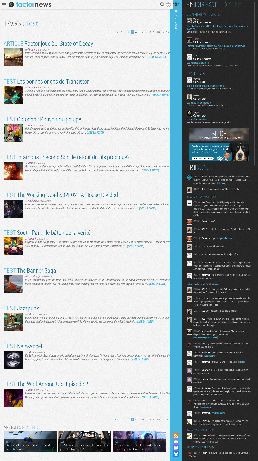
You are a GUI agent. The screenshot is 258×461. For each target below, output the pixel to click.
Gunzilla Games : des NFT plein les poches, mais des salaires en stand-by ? (219, 27)
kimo (30, 125)
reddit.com (211, 355)
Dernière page (166, 32)
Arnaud (32, 238)
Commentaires (206, 14)
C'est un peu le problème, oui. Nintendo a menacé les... (212, 88)
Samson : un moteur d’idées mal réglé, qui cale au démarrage (218, 45)
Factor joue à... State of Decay (48, 43)
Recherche (161, 4)
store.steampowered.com (207, 337)
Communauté (178, 213)
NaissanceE (24, 346)
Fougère (32, 49)
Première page (116, 32)
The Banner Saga (30, 270)
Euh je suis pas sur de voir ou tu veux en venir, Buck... (211, 31)
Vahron (199, 78)
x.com (243, 361)
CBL (30, 314)
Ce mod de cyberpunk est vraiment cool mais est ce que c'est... (215, 65)
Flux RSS (178, 435)
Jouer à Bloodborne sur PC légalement (207, 85)
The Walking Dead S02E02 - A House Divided (61, 195)
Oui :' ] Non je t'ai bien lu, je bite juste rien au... (209, 48)
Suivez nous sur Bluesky (178, 454)
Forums (198, 73)
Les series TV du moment (201, 102)
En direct (204, 4)
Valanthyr (33, 276)
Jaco (198, 55)
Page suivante (162, 32)
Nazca (198, 95)
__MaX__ (199, 38)
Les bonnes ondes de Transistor (46, 81)
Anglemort (200, 112)
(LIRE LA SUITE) (157, 57)
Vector (198, 19)
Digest (236, 4)
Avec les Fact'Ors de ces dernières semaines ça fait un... (212, 122)
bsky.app (233, 182)
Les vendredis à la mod (200, 62)
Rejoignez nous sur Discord (178, 442)
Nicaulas (32, 201)
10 (157, 32)
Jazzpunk (21, 308)
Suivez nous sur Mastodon (178, 448)
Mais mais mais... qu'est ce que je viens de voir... (209, 105)
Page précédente (120, 32)
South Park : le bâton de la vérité (47, 232)
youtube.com (228, 238)
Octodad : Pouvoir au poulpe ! (44, 119)
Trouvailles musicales (199, 119)
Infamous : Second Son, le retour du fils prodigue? (67, 157)
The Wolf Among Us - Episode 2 (46, 384)
